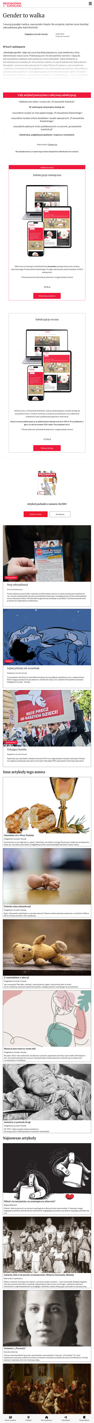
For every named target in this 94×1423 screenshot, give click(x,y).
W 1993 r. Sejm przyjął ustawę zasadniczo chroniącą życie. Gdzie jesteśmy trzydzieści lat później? (26, 1130)
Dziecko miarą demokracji (17, 906)
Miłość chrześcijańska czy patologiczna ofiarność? (29, 1201)
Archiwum (60, 514)
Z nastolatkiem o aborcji (16, 977)
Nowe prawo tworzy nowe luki (20, 1048)
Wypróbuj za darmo (47, 296)
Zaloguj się (52, 144)
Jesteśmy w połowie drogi (17, 1122)
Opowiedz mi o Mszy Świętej (19, 835)
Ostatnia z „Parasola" (15, 1348)
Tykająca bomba (17, 749)
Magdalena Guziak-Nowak (36, 34)
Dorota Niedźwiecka (15, 589)
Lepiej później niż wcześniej (24, 668)
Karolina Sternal (11, 1352)
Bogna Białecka (10, 1205)
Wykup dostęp (47, 448)
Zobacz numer (36, 514)
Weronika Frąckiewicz (13, 1278)
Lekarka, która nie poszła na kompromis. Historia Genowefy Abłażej (39, 1274)
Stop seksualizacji (17, 584)
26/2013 (62, 504)
